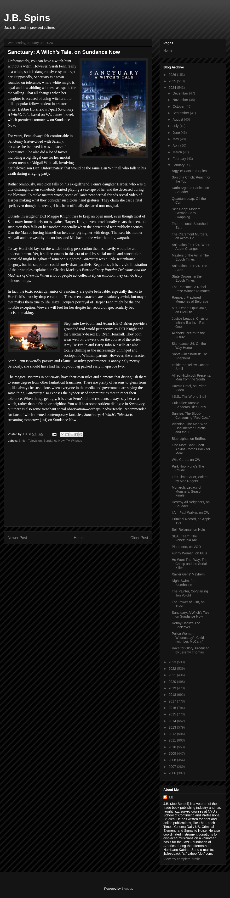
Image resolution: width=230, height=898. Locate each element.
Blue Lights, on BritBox (189, 439)
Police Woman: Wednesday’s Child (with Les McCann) (188, 638)
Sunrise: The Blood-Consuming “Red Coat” (191, 415)
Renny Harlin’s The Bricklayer (186, 625)
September (181, 113)
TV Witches (74, 440)
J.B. (171, 797)
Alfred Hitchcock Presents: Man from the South (191, 377)
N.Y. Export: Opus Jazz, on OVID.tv (189, 310)
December (180, 93)
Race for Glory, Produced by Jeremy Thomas (190, 650)
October (178, 106)
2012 (173, 734)
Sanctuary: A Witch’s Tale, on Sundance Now (191, 615)
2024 (173, 87)
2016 (173, 708)
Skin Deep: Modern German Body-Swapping (186, 213)
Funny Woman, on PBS (189, 553)
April (176, 145)
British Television (30, 440)
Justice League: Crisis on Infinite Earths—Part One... (190, 323)
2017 (173, 701)
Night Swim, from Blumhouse (184, 583)
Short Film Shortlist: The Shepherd (190, 356)
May (176, 139)
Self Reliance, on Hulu (188, 529)
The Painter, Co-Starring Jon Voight (190, 593)
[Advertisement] (78, 489)
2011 (173, 740)
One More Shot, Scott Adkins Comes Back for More (191, 449)
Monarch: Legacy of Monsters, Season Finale (187, 491)
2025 (173, 81)
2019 (173, 688)
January (178, 165)
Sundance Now (53, 440)
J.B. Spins (27, 17)
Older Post (139, 538)
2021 (173, 675)
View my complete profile (182, 859)
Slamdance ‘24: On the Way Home (189, 346)
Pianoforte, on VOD (186, 547)
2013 (173, 727)
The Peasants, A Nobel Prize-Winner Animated (191, 289)
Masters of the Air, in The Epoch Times (190, 257)
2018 (173, 695)
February (179, 159)
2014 (173, 721)
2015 (173, 714)
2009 (173, 753)
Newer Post (17, 538)
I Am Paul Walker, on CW (190, 512)
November (180, 100)
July (175, 126)
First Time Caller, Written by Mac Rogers (190, 479)
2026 (173, 75)
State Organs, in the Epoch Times (187, 278)
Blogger (126, 888)
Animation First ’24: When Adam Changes (191, 247)
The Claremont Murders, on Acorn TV (190, 236)
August (178, 119)
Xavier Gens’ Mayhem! (189, 574)
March (177, 152)
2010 (173, 747)
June (176, 132)
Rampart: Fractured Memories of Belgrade (190, 299)
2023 (173, 662)
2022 (173, 668)
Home (79, 538)
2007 (173, 767)
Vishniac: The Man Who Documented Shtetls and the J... (189, 428)
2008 (173, 760)
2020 (173, 682)
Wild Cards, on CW (186, 460)
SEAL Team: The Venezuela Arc (184, 538)
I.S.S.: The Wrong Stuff (189, 396)
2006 (173, 773)
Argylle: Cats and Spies (189, 171)
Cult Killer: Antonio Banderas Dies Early (189, 405)
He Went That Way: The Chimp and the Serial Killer (189, 564)
